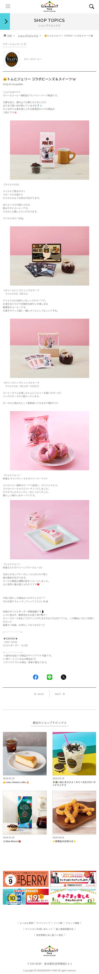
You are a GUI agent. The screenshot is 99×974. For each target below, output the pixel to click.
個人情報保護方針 (65, 929)
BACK (41, 694)
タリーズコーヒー (23, 59)
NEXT (58, 694)
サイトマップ (43, 923)
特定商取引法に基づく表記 (49, 935)
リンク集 (57, 923)
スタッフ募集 (72, 923)
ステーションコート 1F (14, 44)
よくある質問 (26, 923)
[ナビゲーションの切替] (8, 6)
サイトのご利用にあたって (38, 929)
